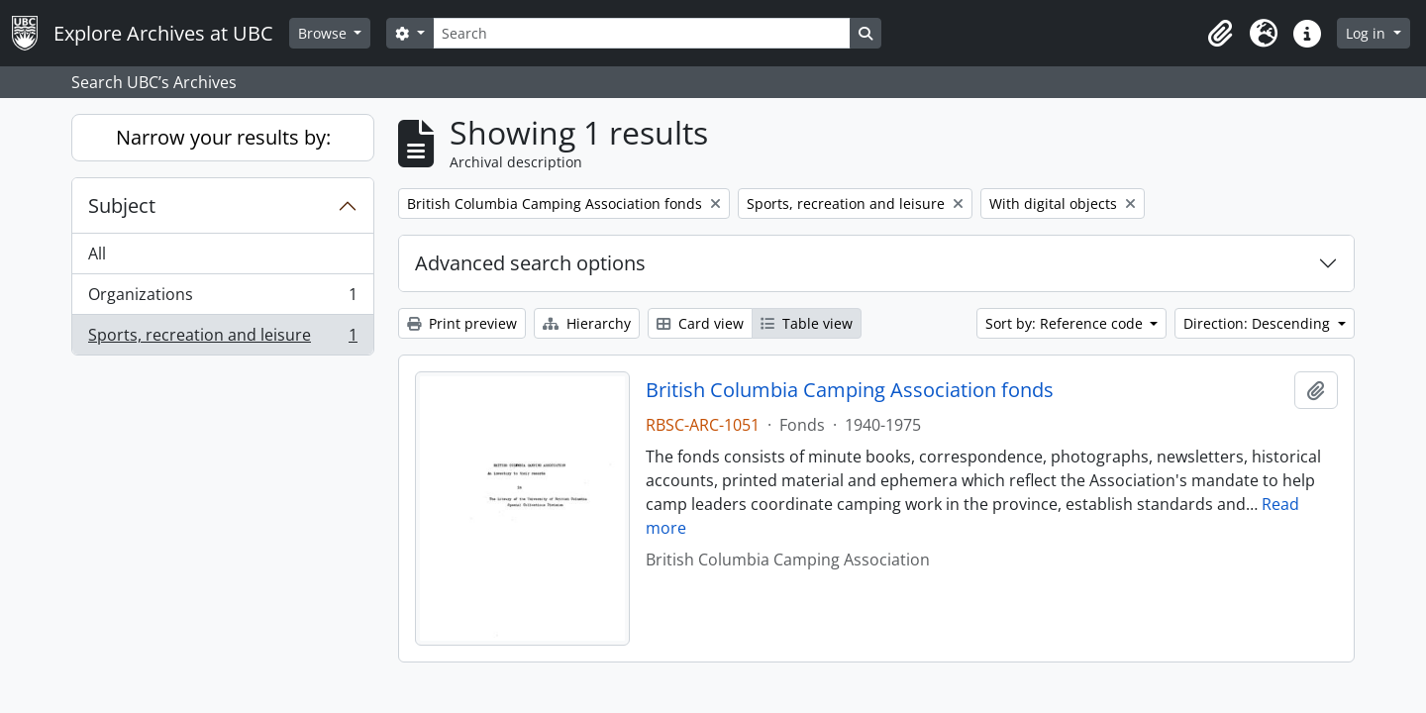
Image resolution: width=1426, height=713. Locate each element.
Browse (324, 33)
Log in (1367, 33)
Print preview (462, 323)
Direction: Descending (1258, 323)
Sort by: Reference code (1066, 323)
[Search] (642, 33)
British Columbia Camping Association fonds (850, 390)
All (97, 253)
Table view (807, 323)
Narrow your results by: (223, 137)
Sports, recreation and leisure (222, 339)
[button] (1220, 33)
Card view (700, 323)
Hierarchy (587, 323)
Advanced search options (530, 263)
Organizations (222, 298)
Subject (121, 205)
